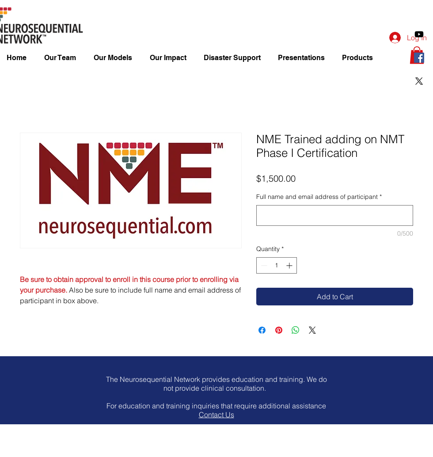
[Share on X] (312, 330)
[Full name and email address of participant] (335, 215)
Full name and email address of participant (319, 197)
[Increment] (290, 265)
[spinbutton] (277, 265)
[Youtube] (419, 34)
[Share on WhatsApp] (295, 330)
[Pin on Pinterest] (278, 330)
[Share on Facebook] (262, 330)
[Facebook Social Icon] (419, 58)
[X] (419, 81)
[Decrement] (263, 265)
